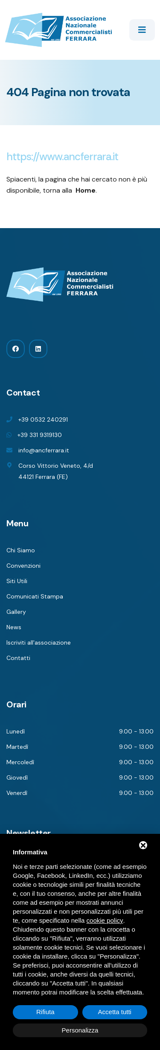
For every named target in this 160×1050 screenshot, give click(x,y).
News (13, 627)
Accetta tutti (114, 1011)
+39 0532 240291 (43, 419)
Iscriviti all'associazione (38, 642)
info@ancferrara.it (43, 450)
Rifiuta (45, 1011)
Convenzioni (23, 565)
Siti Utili (16, 581)
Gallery (16, 612)
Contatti (18, 658)
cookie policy (105, 920)
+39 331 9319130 (39, 435)
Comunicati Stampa (34, 596)
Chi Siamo (20, 550)
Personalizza (80, 1030)
